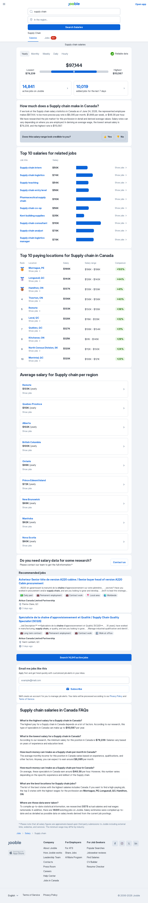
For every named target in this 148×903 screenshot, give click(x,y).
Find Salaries (93, 857)
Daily (55, 53)
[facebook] (115, 843)
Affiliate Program (73, 857)
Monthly (35, 53)
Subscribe (74, 689)
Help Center (49, 875)
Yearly (25, 53)
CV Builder (92, 862)
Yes (108, 136)
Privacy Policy (116, 696)
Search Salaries (74, 27)
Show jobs (121, 167)
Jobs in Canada (51, 880)
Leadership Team (52, 857)
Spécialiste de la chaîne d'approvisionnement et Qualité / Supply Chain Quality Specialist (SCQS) (69, 619)
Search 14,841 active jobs (74, 657)
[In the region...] (74, 19)
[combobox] (13, 895)
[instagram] (122, 843)
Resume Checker (95, 866)
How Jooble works (52, 852)
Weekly (46, 53)
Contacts (48, 862)
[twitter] (129, 843)
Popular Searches (95, 848)
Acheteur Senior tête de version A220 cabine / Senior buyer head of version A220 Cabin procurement (70, 581)
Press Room (49, 866)
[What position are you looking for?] (74, 11)
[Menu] (4, 4)
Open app (140, 4)
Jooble (136, 895)
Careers (47, 871)
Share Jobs (71, 852)
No (120, 136)
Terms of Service (26, 699)
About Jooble (50, 848)
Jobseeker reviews (96, 852)
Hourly (65, 53)
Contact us (119, 562)
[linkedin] (136, 843)
